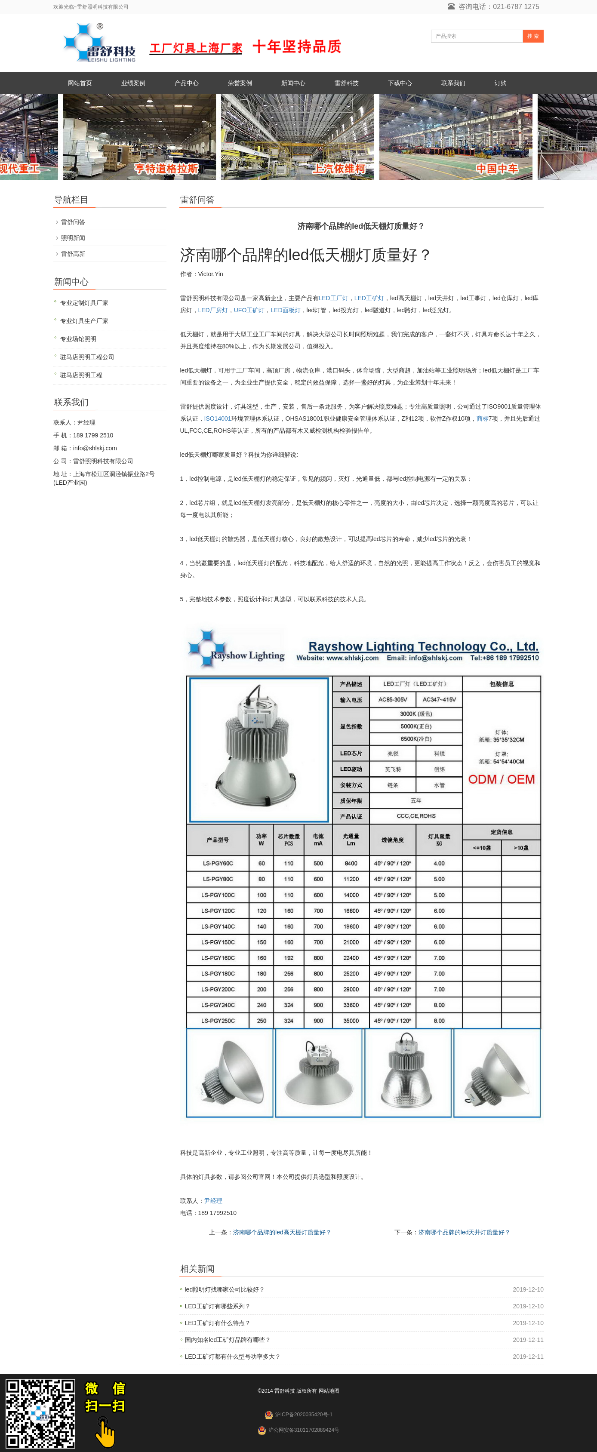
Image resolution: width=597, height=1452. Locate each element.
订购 (501, 83)
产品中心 (187, 83)
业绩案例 (133, 83)
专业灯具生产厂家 (84, 320)
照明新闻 (73, 237)
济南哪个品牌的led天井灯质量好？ (465, 1232)
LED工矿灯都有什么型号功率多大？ (233, 1356)
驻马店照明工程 (81, 375)
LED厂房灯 (213, 310)
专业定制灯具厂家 (84, 302)
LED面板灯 (285, 310)
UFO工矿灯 (249, 310)
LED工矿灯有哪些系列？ (218, 1306)
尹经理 (213, 1200)
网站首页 (80, 83)
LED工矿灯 (369, 298)
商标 (483, 418)
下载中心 (400, 83)
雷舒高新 (73, 253)
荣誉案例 (240, 83)
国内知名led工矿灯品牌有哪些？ (228, 1339)
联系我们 (453, 83)
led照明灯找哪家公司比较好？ (225, 1289)
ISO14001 (217, 418)
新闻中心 (293, 83)
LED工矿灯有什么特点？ (218, 1323)
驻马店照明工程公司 (87, 357)
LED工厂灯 (333, 298)
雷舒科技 (347, 83)
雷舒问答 (73, 221)
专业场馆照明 (78, 338)
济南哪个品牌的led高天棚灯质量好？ (282, 1232)
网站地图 (329, 1391)
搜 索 (533, 36)
